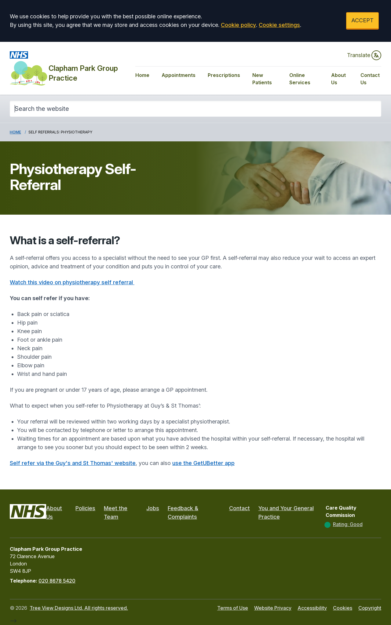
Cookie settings (279, 25)
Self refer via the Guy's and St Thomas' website (73, 463)
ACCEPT (362, 20)
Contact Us (370, 78)
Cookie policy (238, 25)
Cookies (342, 608)
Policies (85, 508)
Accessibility (312, 608)
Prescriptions (224, 75)
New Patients (262, 78)
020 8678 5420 (56, 581)
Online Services (299, 78)
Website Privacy (272, 608)
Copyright (369, 608)
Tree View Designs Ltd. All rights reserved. (79, 608)
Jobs (152, 508)
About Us (338, 78)
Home (142, 75)
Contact (239, 508)
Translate (364, 55)
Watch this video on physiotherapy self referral (72, 282)
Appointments (179, 75)
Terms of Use (232, 608)
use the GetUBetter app (203, 463)
